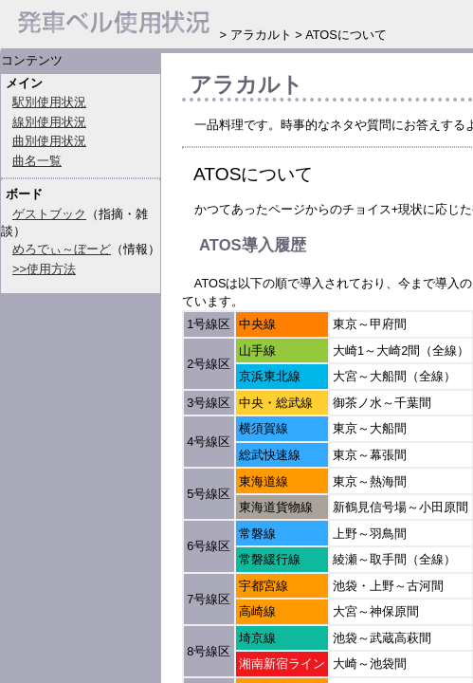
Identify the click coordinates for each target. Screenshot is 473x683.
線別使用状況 (49, 122)
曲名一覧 (37, 161)
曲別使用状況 (49, 141)
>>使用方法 (44, 269)
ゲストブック (49, 214)
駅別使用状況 (49, 102)
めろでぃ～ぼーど (61, 249)
